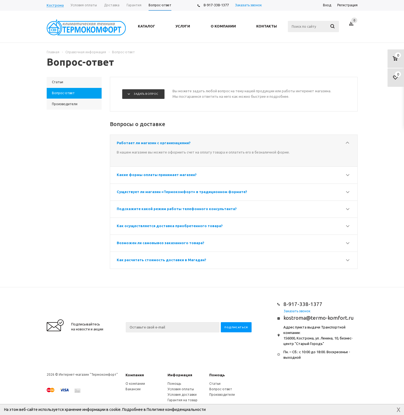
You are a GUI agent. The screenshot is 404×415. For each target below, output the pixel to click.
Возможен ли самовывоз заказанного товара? (160, 243)
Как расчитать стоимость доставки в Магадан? (161, 260)
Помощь (217, 375)
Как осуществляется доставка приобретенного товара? (170, 226)
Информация (180, 375)
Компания (135, 375)
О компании (135, 383)
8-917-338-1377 (216, 5)
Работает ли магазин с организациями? (154, 143)
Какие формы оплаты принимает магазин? (157, 175)
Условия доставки (182, 394)
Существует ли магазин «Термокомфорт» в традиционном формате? (182, 192)
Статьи (215, 383)
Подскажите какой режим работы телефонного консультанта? (177, 209)
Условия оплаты (181, 389)
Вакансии (133, 389)
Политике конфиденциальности (176, 409)
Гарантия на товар (182, 400)
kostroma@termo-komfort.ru (318, 318)
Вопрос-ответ (220, 389)
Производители (222, 394)
